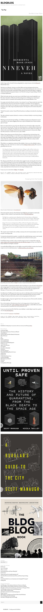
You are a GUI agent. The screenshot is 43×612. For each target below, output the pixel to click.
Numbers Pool (3, 353)
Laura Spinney (8, 317)
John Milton (36, 316)
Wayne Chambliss (4, 586)
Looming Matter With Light (6, 363)
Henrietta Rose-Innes (38, 172)
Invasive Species (30, 316)
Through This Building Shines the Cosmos (8, 352)
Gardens (16, 316)
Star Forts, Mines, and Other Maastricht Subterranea (10, 334)
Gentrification (30, 172)
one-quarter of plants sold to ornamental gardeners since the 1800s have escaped (20, 241)
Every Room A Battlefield (5, 348)
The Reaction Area (4, 344)
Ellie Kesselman (3, 594)
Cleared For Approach (5, 351)
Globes (2, 577)
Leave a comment (31, 317)
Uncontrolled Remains (5, 341)
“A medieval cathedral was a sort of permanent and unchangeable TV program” (14, 579)
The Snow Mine (10, 590)
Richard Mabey (20, 317)
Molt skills (2, 588)
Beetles (13, 172)
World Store (3, 349)
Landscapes (3, 317)
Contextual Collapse (4, 330)
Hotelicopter (3, 567)
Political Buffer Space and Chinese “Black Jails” (9, 571)
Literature (12, 173)
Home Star (3, 360)
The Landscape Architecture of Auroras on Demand (10, 332)
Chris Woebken (17, 313)
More (31, 326)
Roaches (25, 317)
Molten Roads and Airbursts (6, 359)
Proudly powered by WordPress (14, 609)
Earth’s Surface (3, 573)
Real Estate (17, 173)
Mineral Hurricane (4, 336)
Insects (2, 173)
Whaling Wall (3, 580)
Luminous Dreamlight (5, 357)
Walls (27, 173)
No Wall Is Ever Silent (35, 13)
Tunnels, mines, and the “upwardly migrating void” (9, 574)
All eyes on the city (4, 570)
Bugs (16, 172)
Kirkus (16, 170)
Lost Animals (3, 346)
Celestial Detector (4, 333)
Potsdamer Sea (3, 355)
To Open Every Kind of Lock (6, 356)
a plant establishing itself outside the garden (20, 305)
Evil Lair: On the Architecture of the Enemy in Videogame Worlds (17, 588)
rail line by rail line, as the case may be (26, 248)
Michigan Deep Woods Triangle (9, 596)
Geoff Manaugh (3, 585)
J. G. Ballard (7, 173)
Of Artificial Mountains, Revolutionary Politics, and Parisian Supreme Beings (14, 576)
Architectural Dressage (5, 340)
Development (20, 172)
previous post (11, 313)
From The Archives (5, 565)
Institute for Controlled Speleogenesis (7, 342)
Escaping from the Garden (33, 179)
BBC (16, 283)
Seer (1, 337)
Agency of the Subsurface (5, 345)
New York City (14, 317)
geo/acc (2, 338)
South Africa (23, 173)
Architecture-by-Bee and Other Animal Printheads (16, 594)
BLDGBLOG (7, 2)
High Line (25, 213)
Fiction (24, 172)
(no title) (2, 361)
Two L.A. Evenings (4, 568)
